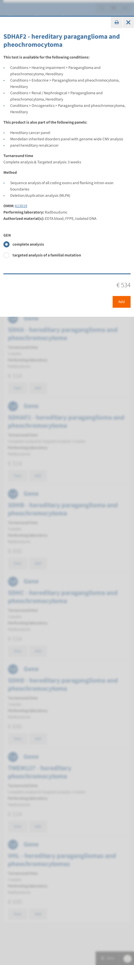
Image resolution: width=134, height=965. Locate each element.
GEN (7, 235)
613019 (21, 206)
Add (121, 302)
